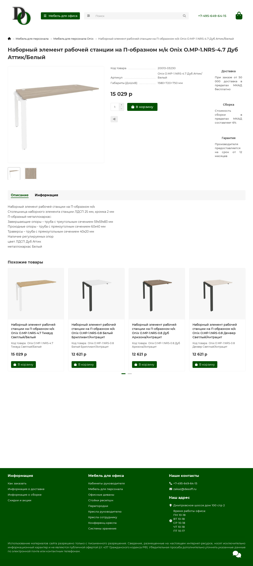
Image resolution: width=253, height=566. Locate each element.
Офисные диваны (101, 494)
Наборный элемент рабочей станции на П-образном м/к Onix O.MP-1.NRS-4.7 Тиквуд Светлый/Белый (33, 331)
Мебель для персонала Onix (73, 39)
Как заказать (17, 483)
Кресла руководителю (105, 511)
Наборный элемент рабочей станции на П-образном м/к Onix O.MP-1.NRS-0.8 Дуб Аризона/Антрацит (154, 331)
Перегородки (98, 506)
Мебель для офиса (106, 476)
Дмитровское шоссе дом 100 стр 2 (199, 505)
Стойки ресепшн (100, 500)
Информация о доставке (26, 489)
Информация (46, 195)
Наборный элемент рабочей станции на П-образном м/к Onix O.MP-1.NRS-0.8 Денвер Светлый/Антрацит (215, 331)
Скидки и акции (19, 500)
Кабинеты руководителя (106, 483)
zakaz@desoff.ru (184, 489)
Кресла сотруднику (102, 517)
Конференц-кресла (102, 522)
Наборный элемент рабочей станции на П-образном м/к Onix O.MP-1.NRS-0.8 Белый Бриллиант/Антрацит (94, 331)
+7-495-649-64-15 (212, 16)
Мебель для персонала (32, 39)
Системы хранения (102, 528)
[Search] (141, 15)
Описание (20, 195)
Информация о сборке (25, 494)
